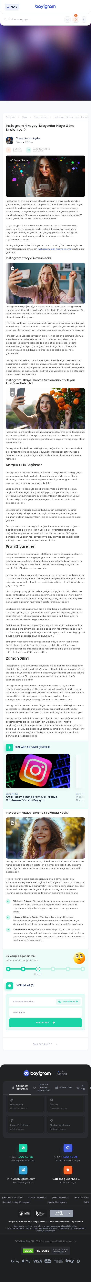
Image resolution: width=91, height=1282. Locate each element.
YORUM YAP (45, 1022)
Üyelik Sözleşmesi (57, 1202)
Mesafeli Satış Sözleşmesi (16, 1202)
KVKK (86, 1202)
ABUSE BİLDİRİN (62, 1213)
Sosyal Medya (19, 160)
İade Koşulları (81, 1198)
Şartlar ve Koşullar (12, 1198)
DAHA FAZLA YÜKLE (45, 1044)
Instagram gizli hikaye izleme (55, 249)
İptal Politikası (60, 1198)
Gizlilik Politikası (37, 1198)
